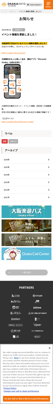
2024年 (6, 174)
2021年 (6, 197)
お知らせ (13, 141)
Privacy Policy (10, 388)
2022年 (6, 189)
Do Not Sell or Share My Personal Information (26, 398)
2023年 (6, 182)
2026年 (6, 159)
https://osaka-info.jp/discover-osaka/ (18, 121)
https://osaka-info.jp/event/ (13, 52)
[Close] (49, 348)
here (16, 357)
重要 (4, 141)
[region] (26, 374)
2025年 (6, 167)
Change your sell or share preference (21, 391)
